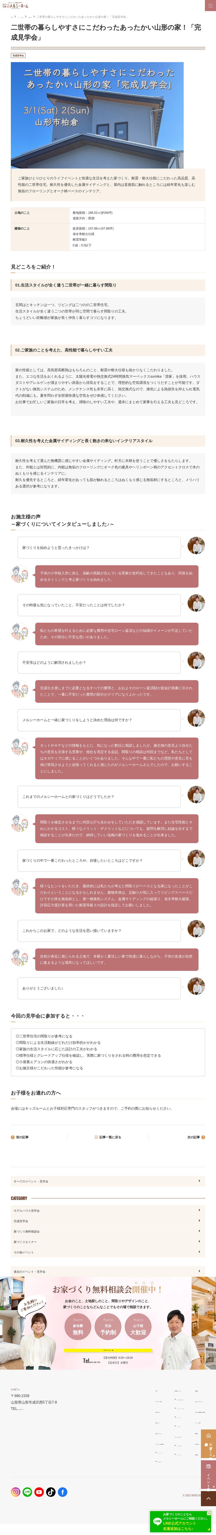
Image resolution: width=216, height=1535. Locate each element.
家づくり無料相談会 (27, 1232)
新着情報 (162, 1401)
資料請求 (162, 1443)
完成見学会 (59, 16)
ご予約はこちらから (105, 1355)
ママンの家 (119, 1436)
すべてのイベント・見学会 (31, 1182)
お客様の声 (69, 1472)
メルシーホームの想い (76, 1411)
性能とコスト (70, 1433)
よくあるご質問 (122, 1456)
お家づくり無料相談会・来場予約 (180, 1422)
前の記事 (24, 1138)
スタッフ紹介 (121, 1465)
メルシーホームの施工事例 (80, 1454)
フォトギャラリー (73, 1463)
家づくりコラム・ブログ (173, 1411)
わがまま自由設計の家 (126, 1410)
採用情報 (162, 1465)
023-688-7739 (95, 1370)
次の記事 (192, 1138)
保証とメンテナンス (75, 1443)
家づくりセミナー (25, 1243)
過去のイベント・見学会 (29, 1272)
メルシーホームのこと (127, 1447)
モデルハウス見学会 (27, 1211)
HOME (15, 16)
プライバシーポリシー (192, 1499)
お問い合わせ (165, 1454)
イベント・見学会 (35, 16)
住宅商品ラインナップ (127, 1401)
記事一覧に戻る (110, 1138)
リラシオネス (121, 1427)
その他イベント (24, 1253)
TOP (63, 1401)
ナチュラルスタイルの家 (127, 1419)
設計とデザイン (71, 1422)
